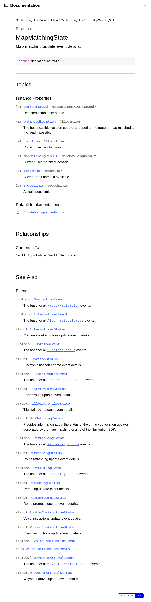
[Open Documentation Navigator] (6, 5)
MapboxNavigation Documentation (37, 20)
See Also (27, 277)
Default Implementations (38, 204)
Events (22, 290)
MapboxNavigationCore (75, 20)
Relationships (32, 234)
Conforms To (27, 247)
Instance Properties (33, 98)
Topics (23, 84)
